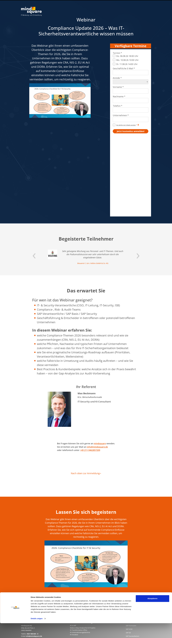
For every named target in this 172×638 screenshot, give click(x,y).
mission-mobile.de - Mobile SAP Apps (83, 574)
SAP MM (129, 577)
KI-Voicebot (74, 557)
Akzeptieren (152, 613)
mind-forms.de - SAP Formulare (81, 581)
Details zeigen (37, 633)
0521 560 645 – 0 (32, 557)
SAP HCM (129, 552)
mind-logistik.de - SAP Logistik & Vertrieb (84, 569)
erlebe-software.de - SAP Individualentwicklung (86, 576)
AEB (118, 598)
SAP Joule (129, 580)
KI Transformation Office (78, 553)
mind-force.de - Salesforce (79, 588)
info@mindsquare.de (97, 369)
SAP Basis (129, 573)
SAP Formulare (131, 548)
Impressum (105, 598)
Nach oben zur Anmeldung (86, 396)
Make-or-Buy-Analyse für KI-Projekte (82, 551)
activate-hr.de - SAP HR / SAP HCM (82, 583)
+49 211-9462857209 (90, 373)
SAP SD (128, 555)
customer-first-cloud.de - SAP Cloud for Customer (87, 590)
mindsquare (100, 366)
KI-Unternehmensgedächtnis (80, 555)
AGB (113, 598)
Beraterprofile (145, 598)
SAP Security (130, 570)
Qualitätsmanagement (130, 598)
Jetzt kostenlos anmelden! (86, 518)
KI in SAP (73, 548)
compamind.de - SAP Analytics (80, 578)
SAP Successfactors (132, 559)
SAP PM (128, 562)
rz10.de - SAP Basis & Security (80, 572)
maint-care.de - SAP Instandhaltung (82, 585)
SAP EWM (129, 566)
